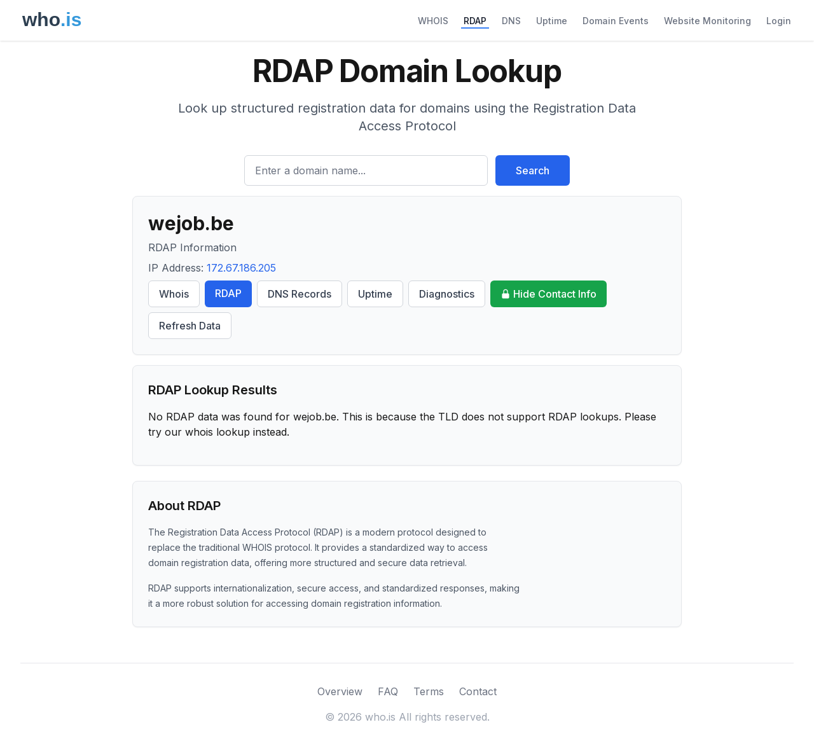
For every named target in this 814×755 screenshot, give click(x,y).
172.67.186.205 (241, 267)
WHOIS (433, 20)
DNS (511, 20)
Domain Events (616, 20)
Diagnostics (446, 293)
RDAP (475, 20)
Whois (174, 293)
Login (778, 20)
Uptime (551, 20)
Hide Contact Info (548, 293)
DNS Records (299, 293)
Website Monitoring (707, 20)
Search (532, 170)
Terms (428, 691)
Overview (339, 691)
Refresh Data (190, 325)
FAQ (388, 691)
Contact (478, 691)
